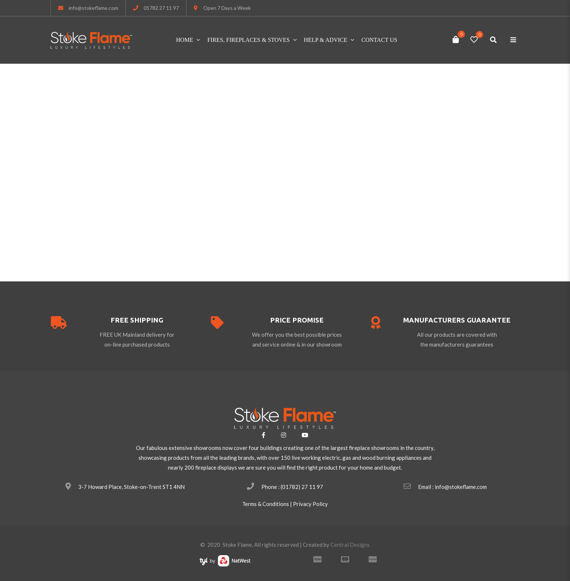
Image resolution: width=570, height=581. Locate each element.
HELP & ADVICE (325, 40)
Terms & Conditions (265, 504)
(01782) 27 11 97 (302, 486)
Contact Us (379, 40)
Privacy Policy (310, 504)
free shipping (137, 320)
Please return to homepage (285, 231)
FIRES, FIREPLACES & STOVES (248, 40)
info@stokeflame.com (93, 8)
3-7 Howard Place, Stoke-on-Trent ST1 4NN (131, 486)
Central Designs (350, 544)
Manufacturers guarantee (456, 320)
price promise (297, 320)
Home (184, 40)
